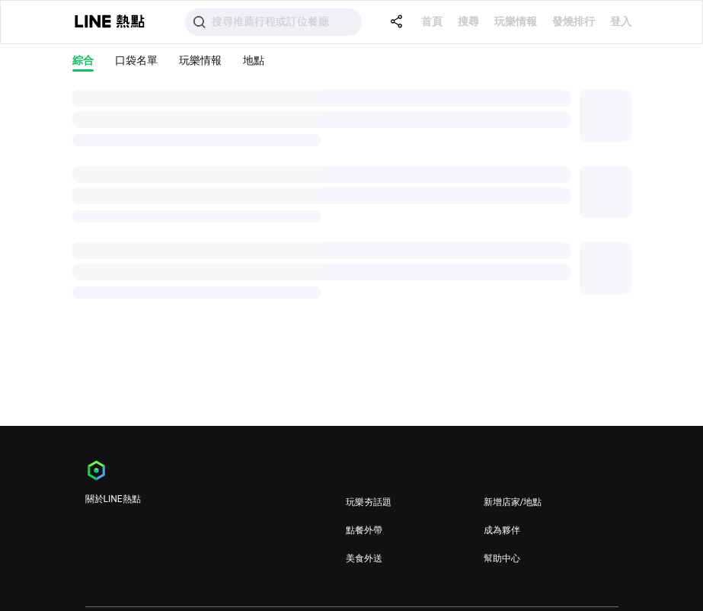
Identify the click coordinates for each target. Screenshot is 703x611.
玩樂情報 (515, 21)
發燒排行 (573, 21)
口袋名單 (136, 60)
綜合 (83, 60)
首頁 (432, 21)
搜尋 (468, 21)
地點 (253, 60)
